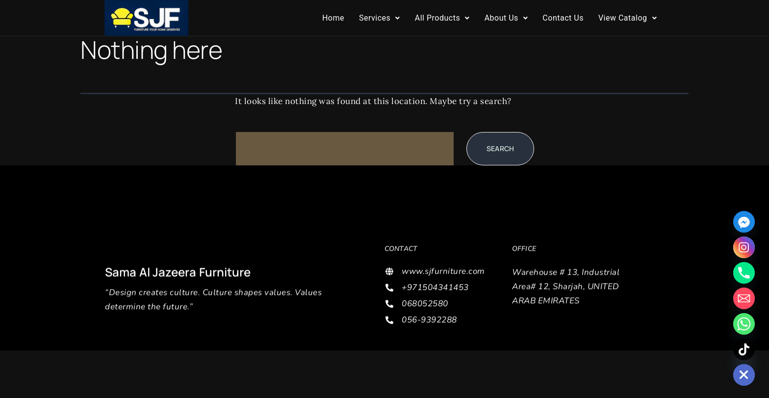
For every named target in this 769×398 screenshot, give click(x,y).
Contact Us (563, 18)
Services (379, 18)
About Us (506, 18)
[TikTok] (744, 349)
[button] (380, 18)
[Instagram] (744, 247)
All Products (442, 18)
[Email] (744, 298)
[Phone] (744, 273)
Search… (253, 122)
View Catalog (627, 18)
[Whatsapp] (744, 324)
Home (333, 18)
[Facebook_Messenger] (744, 222)
